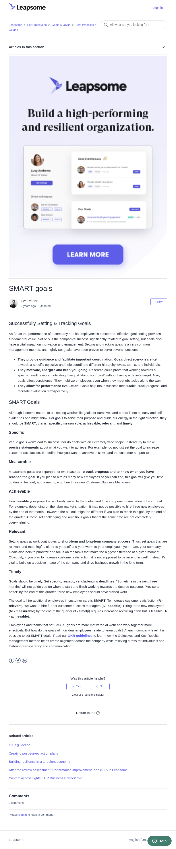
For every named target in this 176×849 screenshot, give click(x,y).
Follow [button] (159, 301)
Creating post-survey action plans (33, 753)
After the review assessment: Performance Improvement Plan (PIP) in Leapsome (68, 770)
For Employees (36, 24)
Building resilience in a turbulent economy (39, 761)
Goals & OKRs (61, 24)
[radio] (76, 686)
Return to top (88, 713)
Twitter (18, 660)
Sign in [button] (158, 7)
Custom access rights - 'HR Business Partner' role (45, 778)
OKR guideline (19, 745)
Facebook (11, 660)
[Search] (134, 24)
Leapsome (15, 24)
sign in (22, 814)
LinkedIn (24, 660)
